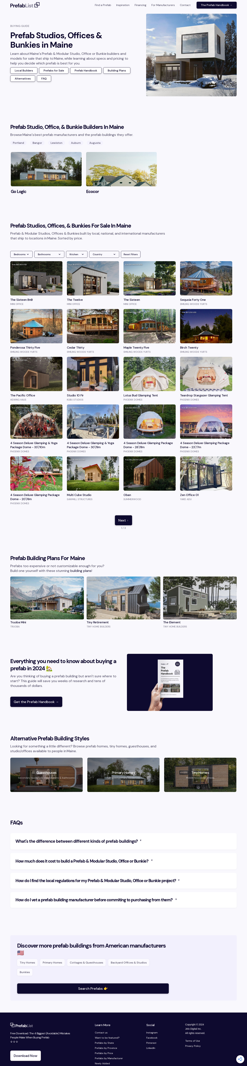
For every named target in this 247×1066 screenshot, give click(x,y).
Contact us (101, 1032)
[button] (21, 254)
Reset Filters (131, 254)
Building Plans (117, 70)
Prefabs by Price (104, 1053)
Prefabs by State (104, 1042)
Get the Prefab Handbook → (36, 702)
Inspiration (123, 5)
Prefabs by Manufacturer (109, 1058)
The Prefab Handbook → (216, 5)
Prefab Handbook (86, 70)
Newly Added (102, 1063)
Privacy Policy (193, 1045)
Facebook (151, 1037)
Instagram (152, 1032)
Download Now (25, 1055)
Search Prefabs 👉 (93, 988)
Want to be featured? (107, 1037)
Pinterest (151, 1042)
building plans (80, 570)
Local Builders (24, 70)
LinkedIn (150, 1048)
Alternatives (23, 78)
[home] (25, 5)
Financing (140, 5)
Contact (185, 5)
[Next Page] (123, 520)
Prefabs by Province (106, 1048)
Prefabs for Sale (54, 70)
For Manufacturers (163, 5)
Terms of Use (192, 1040)
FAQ (44, 78)
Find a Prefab (103, 5)
